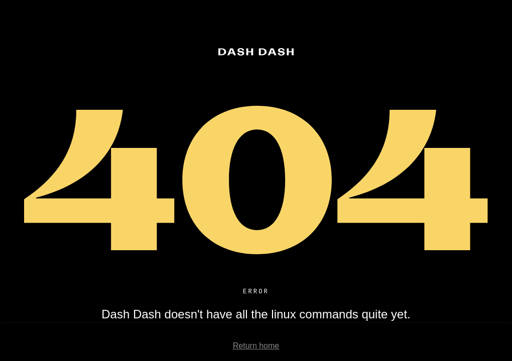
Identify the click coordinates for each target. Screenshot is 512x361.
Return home (256, 347)
